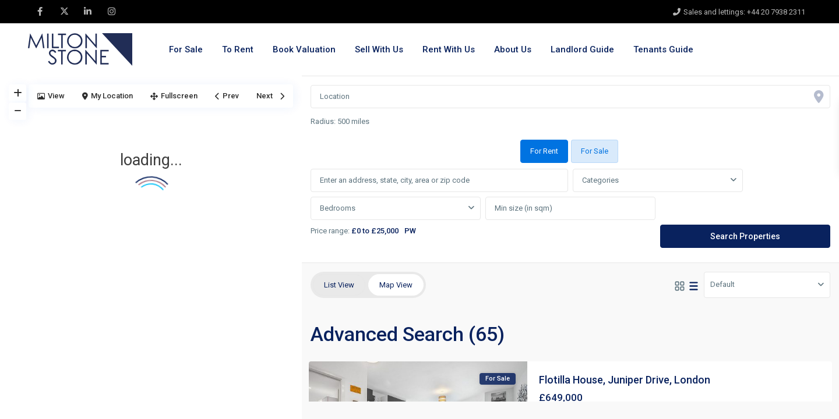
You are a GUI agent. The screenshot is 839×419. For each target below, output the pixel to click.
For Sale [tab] (594, 151)
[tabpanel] (570, 209)
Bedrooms (337, 208)
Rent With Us (448, 49)
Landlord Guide (582, 49)
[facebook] (40, 11)
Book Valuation (304, 49)
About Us (512, 49)
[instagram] (112, 11)
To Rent (237, 49)
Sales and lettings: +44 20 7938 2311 (744, 12)
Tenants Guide (663, 49)
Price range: (330, 230)
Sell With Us (379, 49)
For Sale (186, 49)
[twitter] (64, 11)
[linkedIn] (88, 11)
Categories (600, 180)
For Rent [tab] (544, 151)
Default (722, 284)
